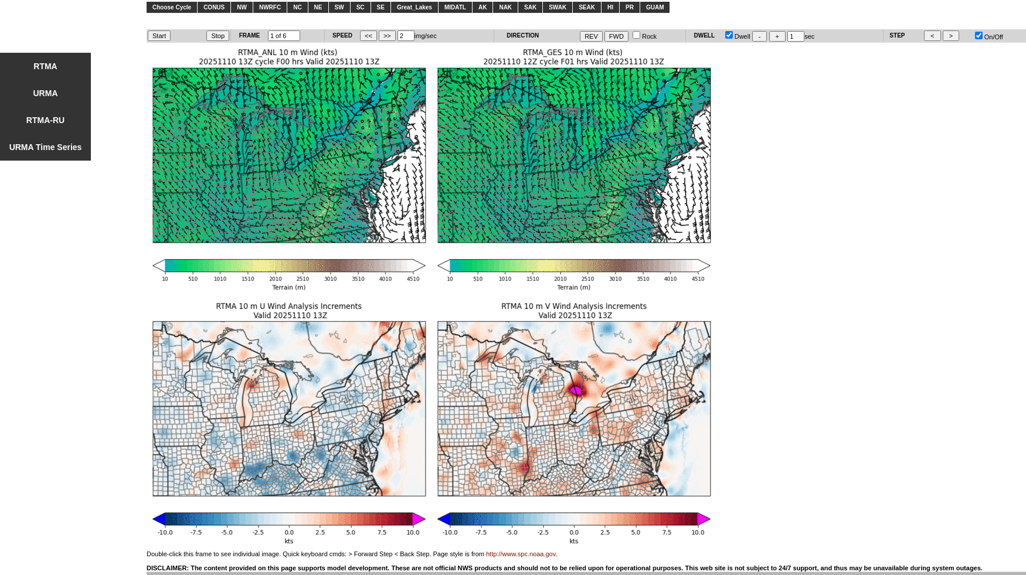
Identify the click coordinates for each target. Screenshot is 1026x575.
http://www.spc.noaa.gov (520, 553)
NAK (505, 7)
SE (381, 7)
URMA (45, 93)
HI (610, 7)
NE (318, 7)
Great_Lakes (414, 7)
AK (482, 7)
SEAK (587, 7)
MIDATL (455, 7)
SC (360, 7)
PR (630, 7)
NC (297, 7)
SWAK (557, 7)
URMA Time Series (45, 147)
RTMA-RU (45, 120)
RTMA (45, 66)
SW (339, 7)
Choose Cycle (171, 7)
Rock (645, 36)
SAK (530, 7)
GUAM (655, 7)
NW (242, 7)
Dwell (737, 36)
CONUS (214, 7)
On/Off (989, 36)
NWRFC (270, 7)
